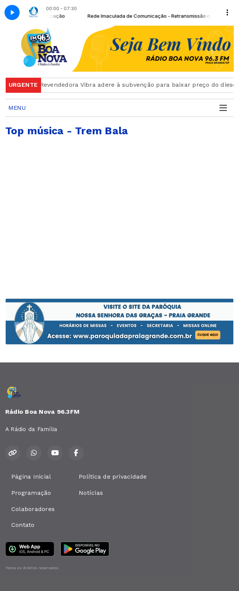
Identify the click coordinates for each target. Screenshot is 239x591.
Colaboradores (33, 509)
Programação (31, 492)
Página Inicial (31, 476)
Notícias (91, 492)
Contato (23, 524)
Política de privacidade (113, 476)
